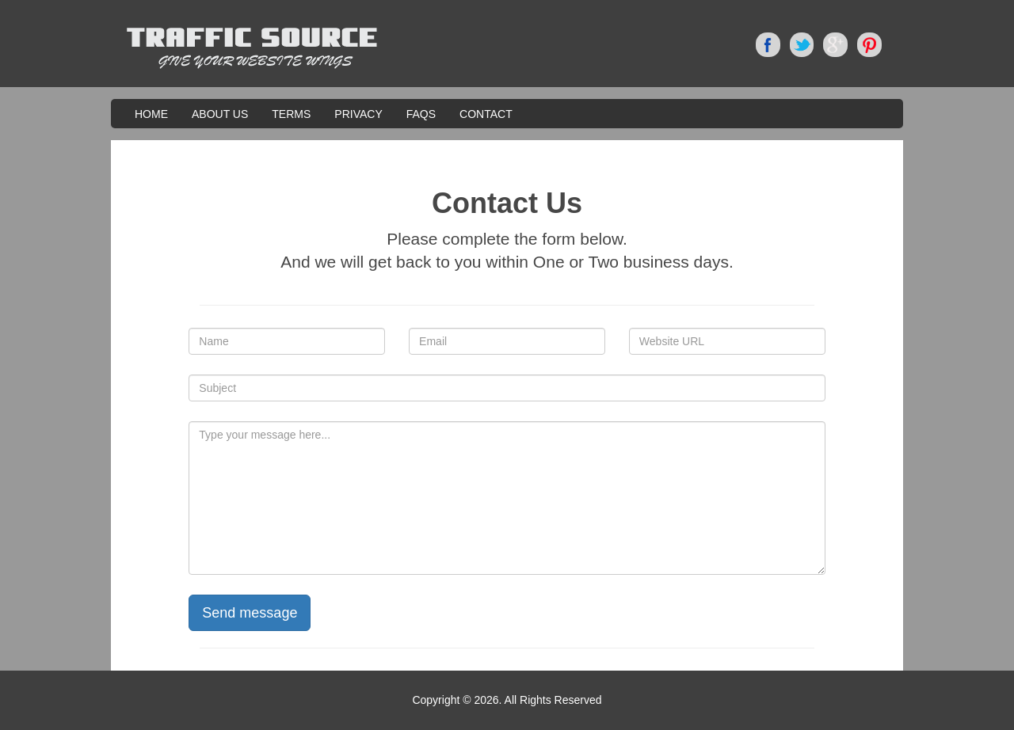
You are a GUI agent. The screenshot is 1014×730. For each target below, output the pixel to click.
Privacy (358, 114)
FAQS (421, 114)
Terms (291, 114)
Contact (486, 114)
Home (151, 114)
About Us (220, 114)
